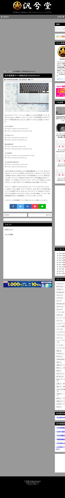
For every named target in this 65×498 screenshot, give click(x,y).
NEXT (48, 215)
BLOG (59, 286)
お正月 (59, 315)
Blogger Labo (35, 482)
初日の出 (60, 373)
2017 (60, 273)
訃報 (58, 407)
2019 (60, 269)
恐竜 (58, 362)
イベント (60, 312)
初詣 (58, 371)
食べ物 (59, 376)
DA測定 (59, 289)
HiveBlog (60, 292)
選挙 (58, 386)
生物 (58, 384)
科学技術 (60, 353)
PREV (6, 215)
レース (59, 345)
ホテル (59, 338)
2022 (60, 262)
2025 (60, 255)
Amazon (60, 283)
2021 (60, 264)
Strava (59, 309)
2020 (60, 266)
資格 (58, 368)
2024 (60, 258)
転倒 (58, 398)
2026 (60, 253)
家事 (58, 351)
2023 (60, 260)
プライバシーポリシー (32, 484)
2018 (60, 271)
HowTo (59, 295)
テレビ (59, 329)
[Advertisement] (25, 55)
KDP (58, 301)
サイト (31, 79)
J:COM (59, 298)
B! (28, 206)
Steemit (59, 306)
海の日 (59, 356)
